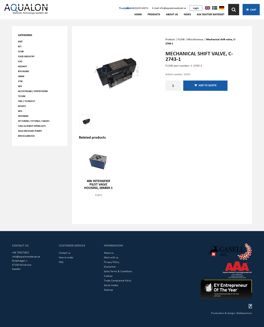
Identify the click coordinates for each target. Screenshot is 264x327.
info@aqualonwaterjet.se (26, 256)
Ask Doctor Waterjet (210, 14)
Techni (21, 96)
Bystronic (23, 71)
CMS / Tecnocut (26, 101)
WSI (20, 111)
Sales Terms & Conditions (118, 271)
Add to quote (205, 85)
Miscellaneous (26, 135)
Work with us (111, 257)
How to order (66, 257)
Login (196, 8)
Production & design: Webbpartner (231, 313)
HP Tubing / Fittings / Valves (34, 120)
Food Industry (26, 56)
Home (138, 14)
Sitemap (108, 290)
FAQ (61, 262)
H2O (20, 61)
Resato (22, 106)
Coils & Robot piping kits (32, 125)
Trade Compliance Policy (117, 280)
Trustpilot (125, 8)
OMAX (21, 76)
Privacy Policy (111, 262)
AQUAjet (22, 66)
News (187, 14)
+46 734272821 (20, 252)
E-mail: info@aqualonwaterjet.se (169, 8)
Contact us (64, 253)
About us (172, 14)
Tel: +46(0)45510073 (137, 8)
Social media (111, 285)
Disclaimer (110, 266)
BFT (20, 46)
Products (154, 14)
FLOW (21, 51)
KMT (20, 41)
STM (20, 81)
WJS (20, 86)
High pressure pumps (30, 130)
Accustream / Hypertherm (33, 91)
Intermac (23, 116)
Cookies (108, 276)
